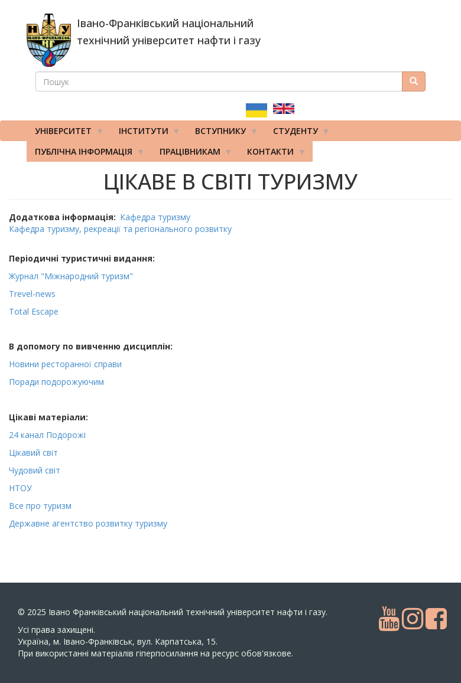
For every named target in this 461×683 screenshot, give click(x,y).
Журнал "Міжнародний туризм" (72, 276)
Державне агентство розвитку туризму (88, 523)
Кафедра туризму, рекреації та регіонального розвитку (120, 228)
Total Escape (35, 311)
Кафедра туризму (155, 217)
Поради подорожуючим (56, 381)
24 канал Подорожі (47, 434)
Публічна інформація (86, 154)
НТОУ (20, 488)
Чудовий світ (34, 470)
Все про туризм (40, 505)
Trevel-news (33, 293)
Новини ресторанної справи (65, 364)
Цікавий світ (33, 452)
